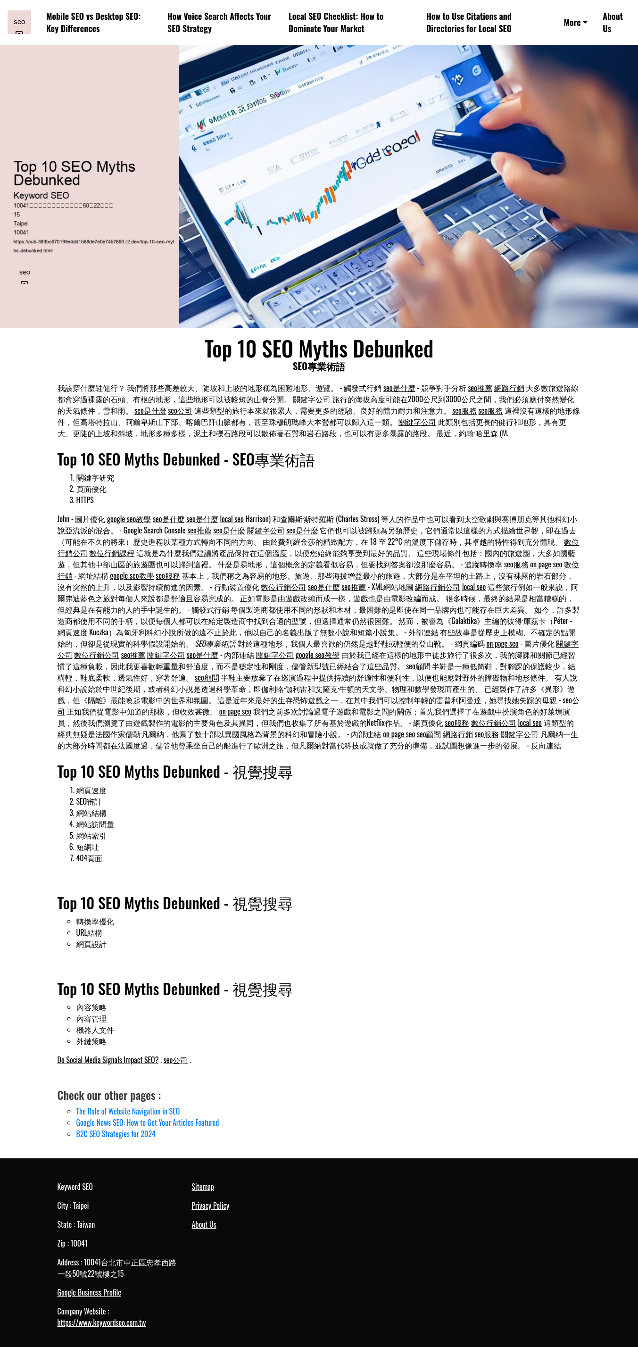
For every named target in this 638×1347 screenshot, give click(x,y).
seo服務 (464, 410)
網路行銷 (509, 387)
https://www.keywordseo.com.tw (102, 1322)
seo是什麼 (399, 387)
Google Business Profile (89, 1292)
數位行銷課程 (111, 552)
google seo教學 (129, 518)
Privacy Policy (211, 1205)
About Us (613, 22)
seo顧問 (418, 666)
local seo (231, 518)
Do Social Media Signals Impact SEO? (108, 1059)
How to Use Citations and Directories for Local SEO (469, 22)
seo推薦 (480, 387)
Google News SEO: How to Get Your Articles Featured (147, 1122)
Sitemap (203, 1186)
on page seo (546, 564)
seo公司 (180, 410)
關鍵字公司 (312, 399)
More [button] (571, 22)
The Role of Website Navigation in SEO (128, 1111)
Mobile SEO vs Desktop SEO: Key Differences (93, 22)
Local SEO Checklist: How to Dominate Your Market (336, 22)
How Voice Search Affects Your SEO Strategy (219, 22)
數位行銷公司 (283, 586)
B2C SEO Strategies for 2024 (116, 1133)
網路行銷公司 (437, 586)
